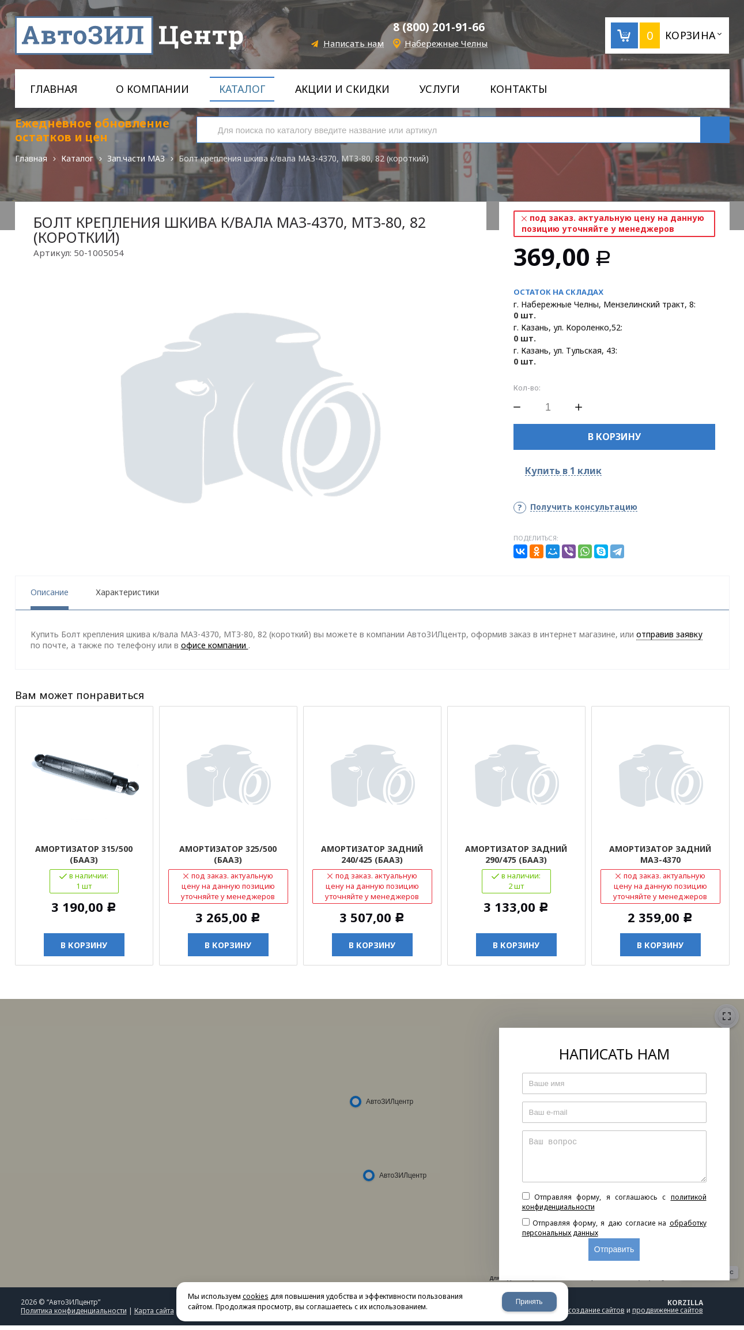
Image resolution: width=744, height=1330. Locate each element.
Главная (31, 158)
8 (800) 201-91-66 (439, 27)
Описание (50, 596)
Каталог (77, 158)
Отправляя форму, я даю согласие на (614, 1232)
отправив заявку (669, 638)
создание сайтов (596, 1315)
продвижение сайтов (667, 1315)
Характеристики (127, 596)
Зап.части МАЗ (136, 158)
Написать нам (353, 43)
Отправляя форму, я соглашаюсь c (614, 1206)
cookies (256, 1296)
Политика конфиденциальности (74, 1315)
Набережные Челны (446, 43)
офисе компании (214, 649)
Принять (529, 1302)
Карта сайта (154, 1315)
